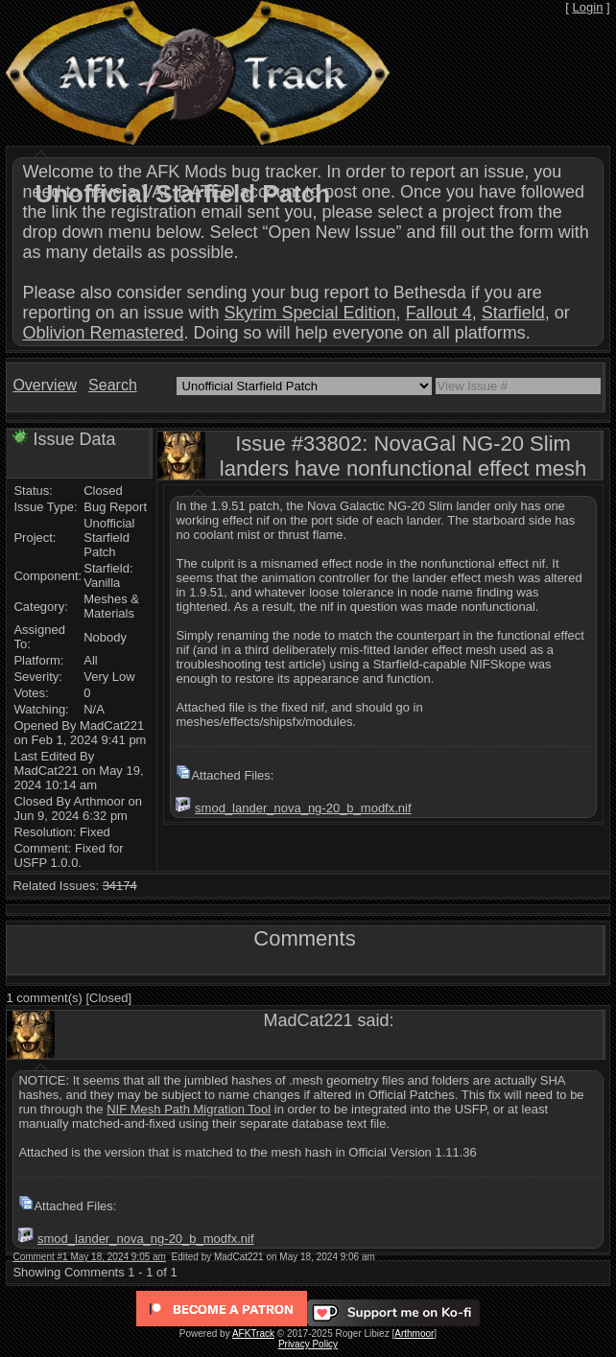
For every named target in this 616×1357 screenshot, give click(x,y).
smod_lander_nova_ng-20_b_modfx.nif (303, 808)
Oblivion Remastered (102, 332)
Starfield (513, 312)
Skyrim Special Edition (310, 312)
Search (112, 385)
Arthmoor (414, 1333)
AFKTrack (253, 1333)
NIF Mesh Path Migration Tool (189, 1109)
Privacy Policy (308, 1344)
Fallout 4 (439, 312)
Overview (44, 385)
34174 (120, 885)
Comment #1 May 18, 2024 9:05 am (89, 1257)
